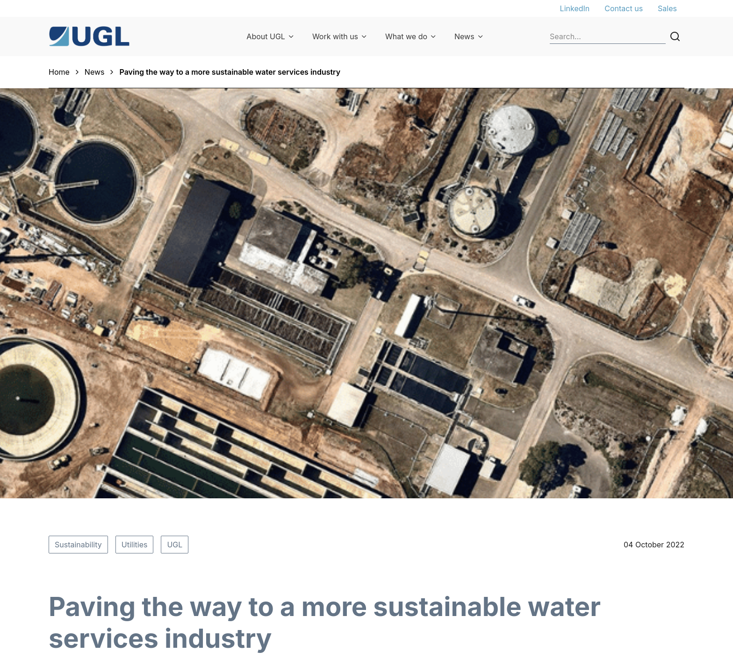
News (464, 36)
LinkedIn (575, 8)
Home (59, 72)
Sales (667, 8)
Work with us (335, 36)
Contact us (623, 8)
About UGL (265, 36)
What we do (406, 36)
